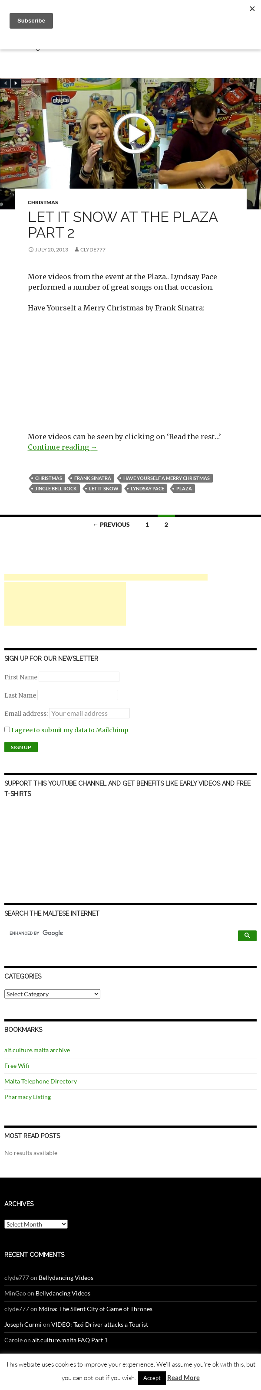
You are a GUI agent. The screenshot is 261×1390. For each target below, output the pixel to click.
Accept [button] (152, 1377)
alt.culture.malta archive (37, 1050)
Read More (183, 1377)
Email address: (26, 714)
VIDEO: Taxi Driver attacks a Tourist (99, 1324)
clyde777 (93, 249)
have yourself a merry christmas (166, 478)
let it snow (104, 488)
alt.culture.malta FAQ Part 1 (70, 1340)
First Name (20, 677)
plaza (184, 488)
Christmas (43, 202)
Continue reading (63, 447)
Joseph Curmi (23, 1324)
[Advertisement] (106, 577)
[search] (122, 933)
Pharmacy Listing (27, 1096)
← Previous (111, 524)
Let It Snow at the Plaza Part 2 (123, 225)
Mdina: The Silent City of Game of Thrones (95, 1308)
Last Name (20, 695)
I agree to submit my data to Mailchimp (66, 730)
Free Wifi (16, 1065)
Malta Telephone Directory (40, 1081)
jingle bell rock (56, 488)
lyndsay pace (147, 488)
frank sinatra (92, 478)
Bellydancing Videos (66, 1277)
